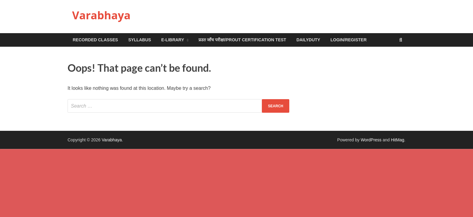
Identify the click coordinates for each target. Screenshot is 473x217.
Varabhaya (101, 15)
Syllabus (139, 39)
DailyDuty (308, 39)
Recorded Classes (95, 39)
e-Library (172, 39)
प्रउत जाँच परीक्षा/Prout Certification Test (242, 39)
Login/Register (348, 39)
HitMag (397, 139)
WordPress (371, 139)
